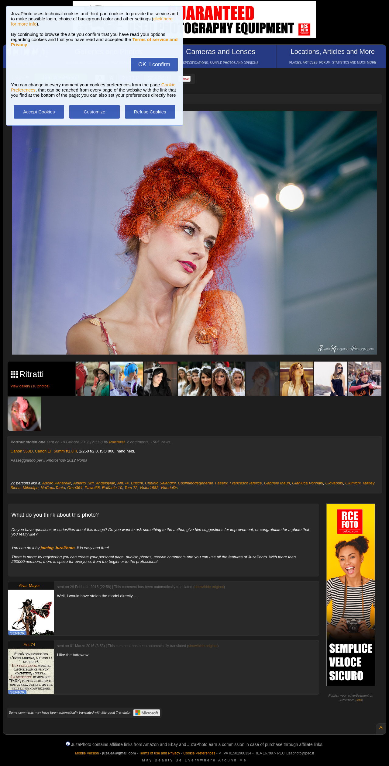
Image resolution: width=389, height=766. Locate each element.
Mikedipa (31, 487)
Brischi (137, 483)
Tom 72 (130, 487)
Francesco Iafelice (246, 483)
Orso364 (74, 487)
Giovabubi (334, 483)
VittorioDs (169, 487)
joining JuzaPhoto (58, 548)
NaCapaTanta (53, 487)
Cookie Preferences (199, 753)
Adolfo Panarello (56, 483)
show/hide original (209, 587)
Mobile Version (87, 753)
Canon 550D (22, 451)
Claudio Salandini (160, 483)
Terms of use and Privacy (159, 753)
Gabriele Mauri (277, 483)
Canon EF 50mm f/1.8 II (56, 451)
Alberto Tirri (83, 483)
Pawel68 (92, 487)
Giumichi (353, 483)
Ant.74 (123, 483)
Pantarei (117, 442)
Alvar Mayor (29, 585)
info (359, 700)
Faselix (221, 483)
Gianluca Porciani (307, 483)
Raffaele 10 (112, 487)
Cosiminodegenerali (195, 483)
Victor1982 (148, 487)
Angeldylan (105, 483)
